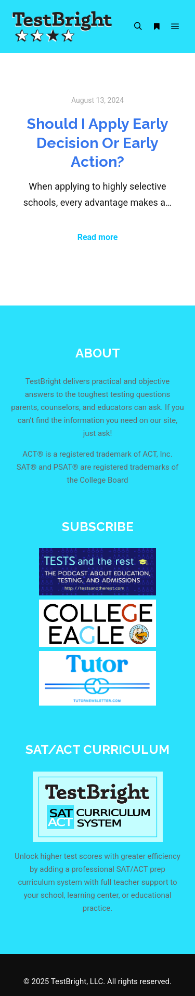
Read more (97, 237)
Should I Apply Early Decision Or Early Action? (97, 142)
